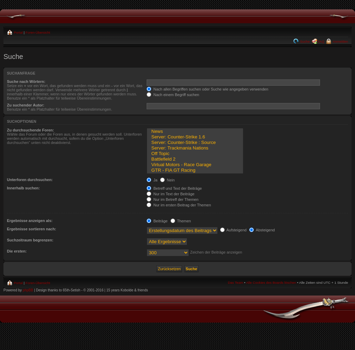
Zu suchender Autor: (25, 105)
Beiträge (157, 221)
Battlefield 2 (194, 159)
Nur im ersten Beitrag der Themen (179, 205)
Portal (18, 32)
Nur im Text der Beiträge (170, 194)
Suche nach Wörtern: (26, 81)
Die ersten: (17, 251)
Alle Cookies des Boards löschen (271, 282)
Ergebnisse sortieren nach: (31, 229)
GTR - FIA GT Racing (194, 170)
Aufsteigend (233, 230)
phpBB (28, 290)
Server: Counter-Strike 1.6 (194, 137)
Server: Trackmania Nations (194, 148)
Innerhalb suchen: (23, 188)
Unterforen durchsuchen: (30, 180)
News (194, 131)
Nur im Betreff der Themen (172, 199)
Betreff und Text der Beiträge (174, 188)
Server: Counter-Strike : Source (194, 142)
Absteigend (262, 230)
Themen (181, 221)
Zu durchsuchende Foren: (30, 130)
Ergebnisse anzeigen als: (29, 221)
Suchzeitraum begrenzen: (30, 240)
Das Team (235, 282)
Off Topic (194, 153)
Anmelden (340, 41)
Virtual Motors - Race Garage (194, 165)
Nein (167, 180)
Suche (304, 41)
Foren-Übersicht (38, 32)
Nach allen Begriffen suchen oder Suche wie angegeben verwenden (207, 89)
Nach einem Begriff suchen (173, 95)
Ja (152, 180)
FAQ (321, 41)
